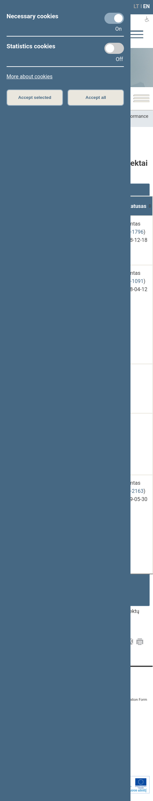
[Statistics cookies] (114, 48)
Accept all (95, 97)
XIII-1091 (133, 281)
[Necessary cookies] (114, 18)
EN (146, 6)
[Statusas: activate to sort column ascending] (136, 206)
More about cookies (30, 76)
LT (136, 6)
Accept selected (35, 97)
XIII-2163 (133, 491)
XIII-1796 (133, 232)
